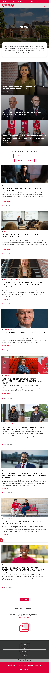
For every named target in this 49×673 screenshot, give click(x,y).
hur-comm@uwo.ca (24, 617)
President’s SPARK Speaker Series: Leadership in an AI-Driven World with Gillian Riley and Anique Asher (24, 138)
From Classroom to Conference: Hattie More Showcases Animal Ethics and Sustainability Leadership (22, 284)
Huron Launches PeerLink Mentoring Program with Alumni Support (22, 523)
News (9, 185)
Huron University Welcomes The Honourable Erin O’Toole (24, 334)
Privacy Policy (38, 665)
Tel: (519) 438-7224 (39, 671)
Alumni (5, 185)
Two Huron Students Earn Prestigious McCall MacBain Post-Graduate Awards (23, 88)
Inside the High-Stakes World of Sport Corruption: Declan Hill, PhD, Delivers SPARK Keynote (21, 381)
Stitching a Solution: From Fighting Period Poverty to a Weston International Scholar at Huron (23, 570)
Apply (25, 648)
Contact (25, 655)
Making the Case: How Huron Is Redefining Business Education (20, 235)
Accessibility (30, 665)
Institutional (6, 329)
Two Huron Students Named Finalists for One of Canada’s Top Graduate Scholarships (23, 428)
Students (9, 231)
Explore (25, 644)
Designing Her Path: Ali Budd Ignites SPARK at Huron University (22, 189)
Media (11, 329)
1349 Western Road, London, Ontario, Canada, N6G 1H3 (19, 671)
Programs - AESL (11, 279)
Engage (25, 651)
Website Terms (11, 665)
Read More (5, 201)
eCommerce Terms (21, 665)
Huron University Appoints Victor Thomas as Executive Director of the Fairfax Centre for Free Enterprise (24, 475)
